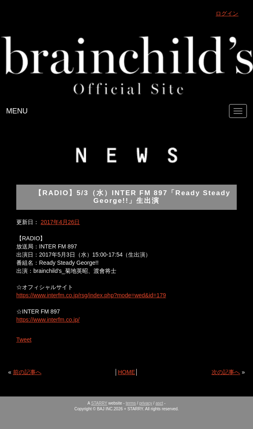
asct (159, 403)
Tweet (23, 339)
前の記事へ (27, 372)
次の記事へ (226, 372)
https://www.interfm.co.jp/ (48, 319)
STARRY (99, 403)
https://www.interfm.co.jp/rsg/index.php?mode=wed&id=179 (91, 295)
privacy (145, 403)
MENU (17, 111)
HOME (126, 372)
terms (131, 403)
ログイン (227, 13)
